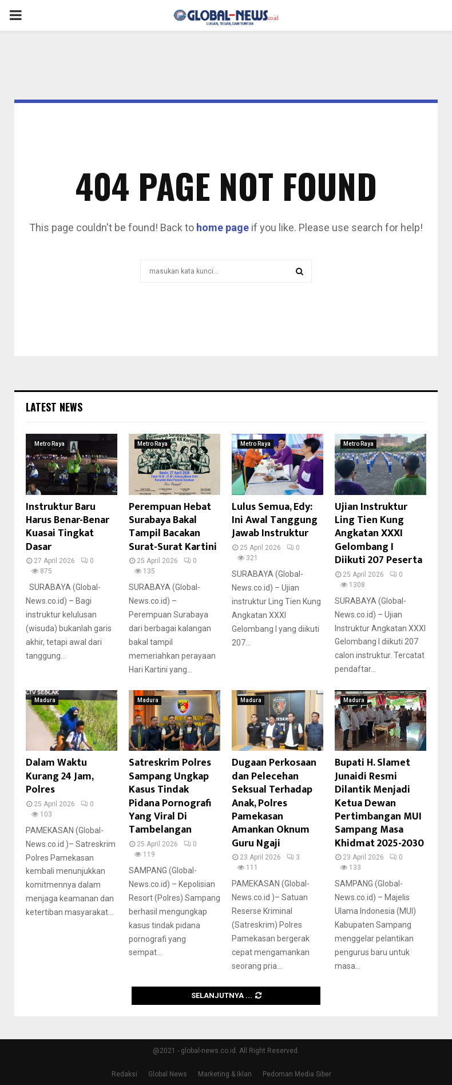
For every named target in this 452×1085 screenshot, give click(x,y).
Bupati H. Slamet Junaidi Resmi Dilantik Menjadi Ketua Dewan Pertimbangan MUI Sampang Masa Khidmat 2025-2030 (379, 803)
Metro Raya (49, 444)
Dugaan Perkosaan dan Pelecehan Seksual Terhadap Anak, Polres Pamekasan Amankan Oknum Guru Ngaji (274, 803)
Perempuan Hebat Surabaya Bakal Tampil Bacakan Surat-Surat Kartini (173, 527)
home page (222, 227)
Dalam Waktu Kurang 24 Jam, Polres (59, 776)
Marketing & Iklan (225, 1074)
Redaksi (124, 1074)
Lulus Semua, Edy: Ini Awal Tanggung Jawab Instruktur (275, 520)
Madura (44, 700)
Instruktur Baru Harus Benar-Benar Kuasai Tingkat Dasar (67, 527)
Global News (167, 1074)
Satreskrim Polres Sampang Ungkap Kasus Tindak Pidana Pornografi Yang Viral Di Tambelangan (170, 796)
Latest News (54, 406)
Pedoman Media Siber (297, 1074)
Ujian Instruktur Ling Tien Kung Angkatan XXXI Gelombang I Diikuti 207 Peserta (378, 533)
